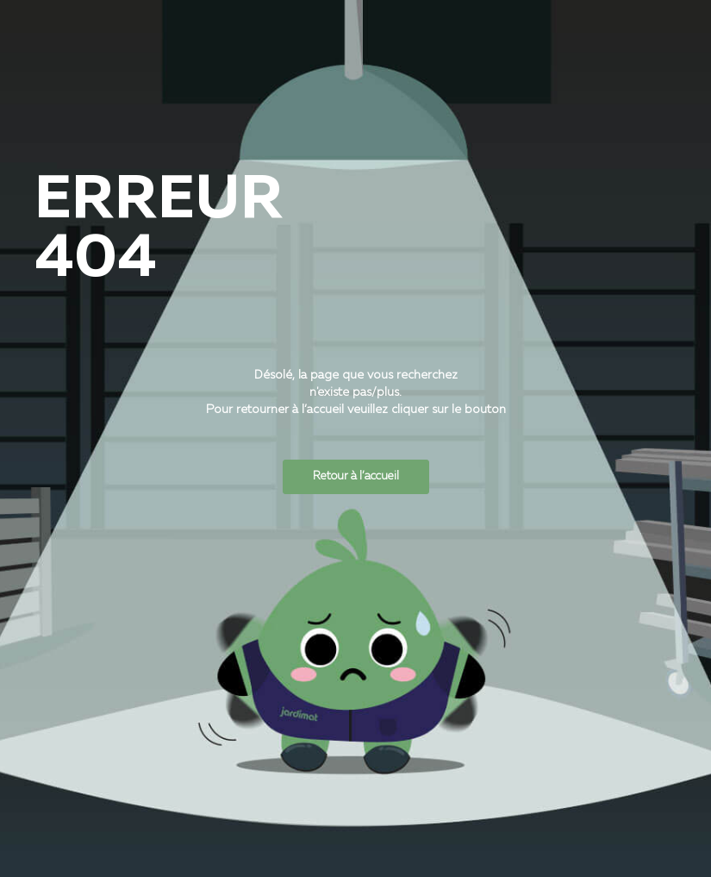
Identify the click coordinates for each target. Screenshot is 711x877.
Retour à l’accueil (356, 476)
